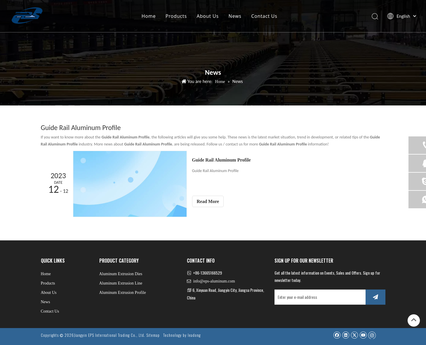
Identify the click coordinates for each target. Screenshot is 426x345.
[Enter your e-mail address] (319, 297)
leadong (194, 335)
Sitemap (153, 335)
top (413, 320)
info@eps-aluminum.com (214, 281)
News (234, 16)
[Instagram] (372, 335)
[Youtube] (363, 335)
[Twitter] (354, 335)
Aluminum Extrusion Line (120, 283)
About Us (207, 16)
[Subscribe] (375, 297)
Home (148, 16)
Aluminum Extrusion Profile (122, 292)
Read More (208, 201)
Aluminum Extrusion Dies (120, 274)
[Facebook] (336, 335)
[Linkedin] (345, 335)
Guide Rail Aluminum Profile (221, 159)
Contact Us (264, 16)
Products (176, 16)
